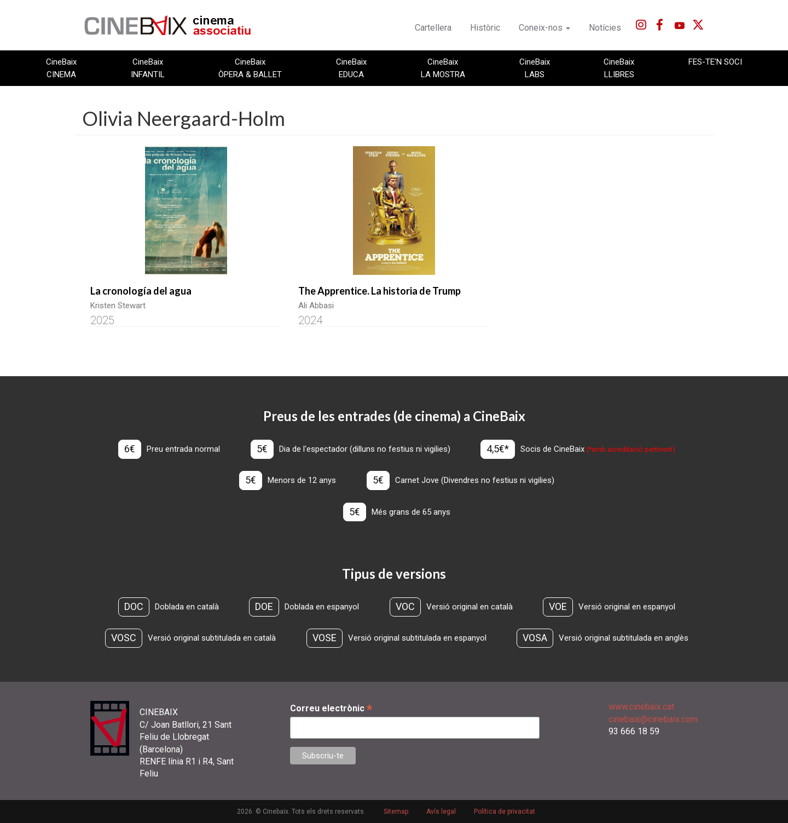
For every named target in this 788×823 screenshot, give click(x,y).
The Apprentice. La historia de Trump (379, 291)
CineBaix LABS (534, 68)
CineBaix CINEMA (61, 68)
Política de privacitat (504, 811)
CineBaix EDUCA (351, 68)
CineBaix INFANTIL (148, 68)
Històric (485, 27)
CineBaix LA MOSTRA (443, 68)
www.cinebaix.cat (641, 706)
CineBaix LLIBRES (619, 68)
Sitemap (396, 811)
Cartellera (433, 27)
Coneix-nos (544, 27)
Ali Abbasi (316, 305)
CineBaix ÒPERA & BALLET (250, 68)
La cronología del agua (141, 291)
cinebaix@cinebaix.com (653, 719)
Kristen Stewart (118, 305)
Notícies (605, 27)
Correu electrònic (331, 708)
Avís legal (441, 811)
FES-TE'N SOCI (715, 62)
